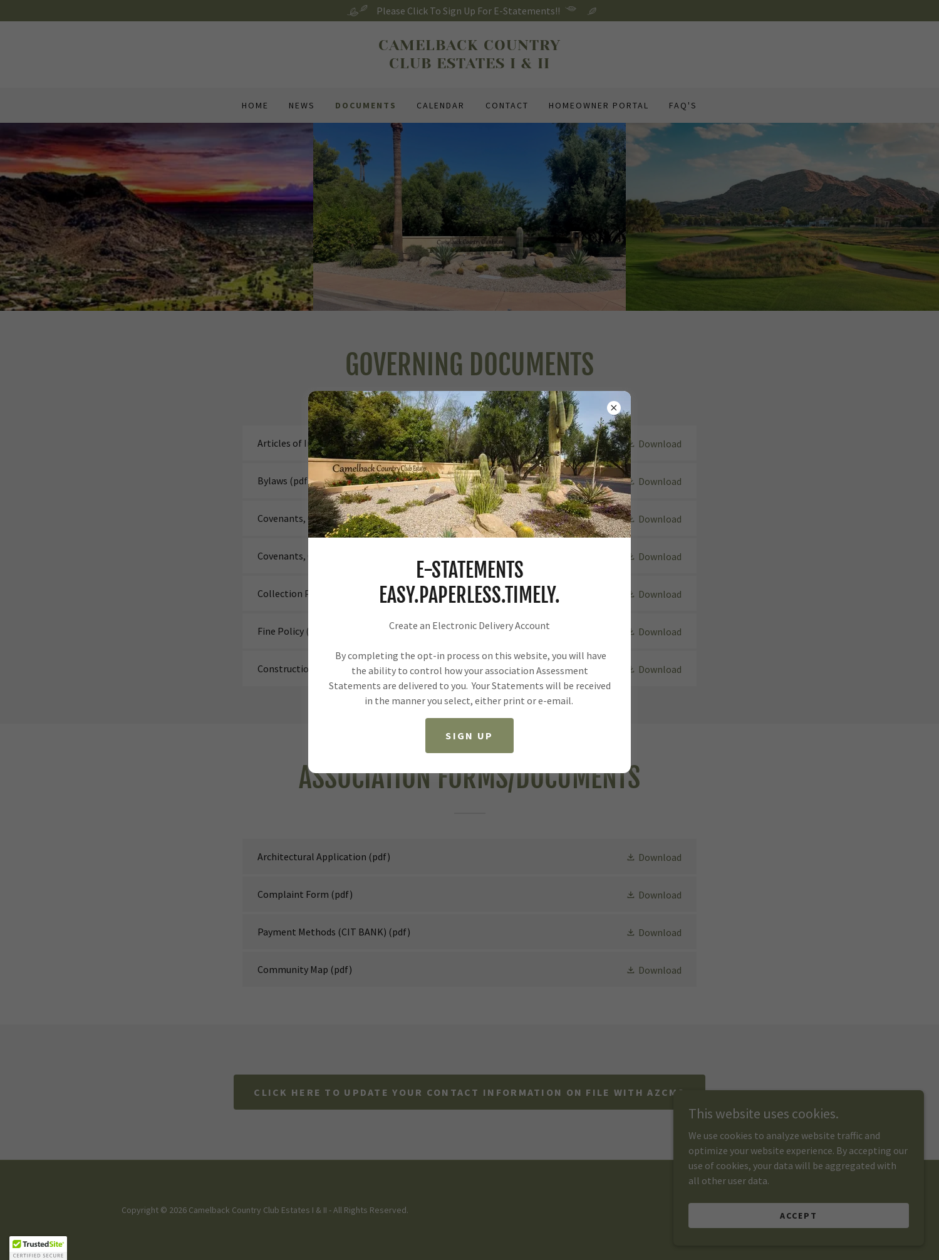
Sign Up (469, 735)
